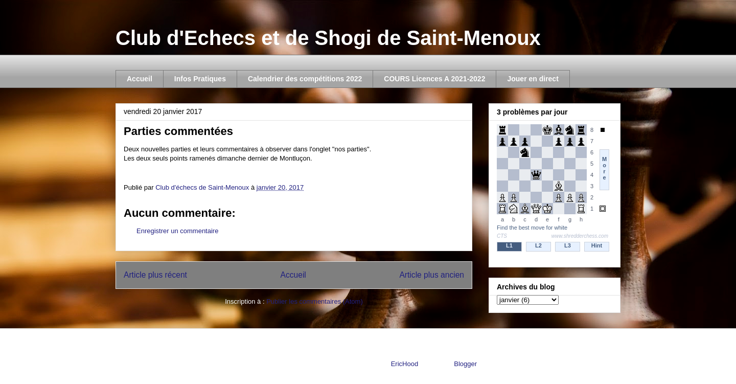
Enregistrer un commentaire (177, 231)
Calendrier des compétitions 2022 (305, 79)
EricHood (404, 364)
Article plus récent (155, 274)
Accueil (139, 79)
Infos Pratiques (200, 79)
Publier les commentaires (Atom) (314, 301)
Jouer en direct (532, 79)
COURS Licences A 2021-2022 (434, 79)
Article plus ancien (431, 274)
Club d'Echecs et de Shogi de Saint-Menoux (328, 38)
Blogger (465, 364)
